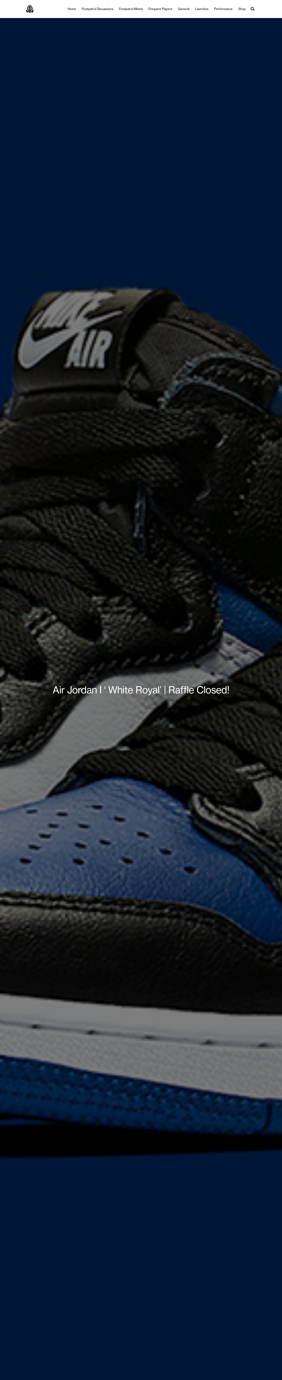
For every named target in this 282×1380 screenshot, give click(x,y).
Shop (242, 9)
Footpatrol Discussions (97, 9)
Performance (223, 9)
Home (72, 9)
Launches (202, 9)
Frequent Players (160, 9)
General (183, 9)
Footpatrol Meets (131, 9)
